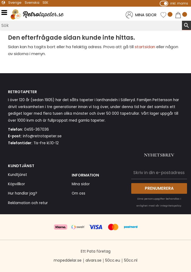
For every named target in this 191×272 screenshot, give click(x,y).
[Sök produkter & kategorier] (91, 25)
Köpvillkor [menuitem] (16, 184)
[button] (6, 12)
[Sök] (186, 25)
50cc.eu (112, 260)
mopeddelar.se (68, 260)
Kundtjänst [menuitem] (17, 174)
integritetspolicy (170, 205)
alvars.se (93, 260)
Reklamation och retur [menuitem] (28, 202)
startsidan (145, 47)
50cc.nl (130, 260)
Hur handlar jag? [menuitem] (22, 193)
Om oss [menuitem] (78, 193)
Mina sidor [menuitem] (81, 184)
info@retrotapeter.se (42, 136)
